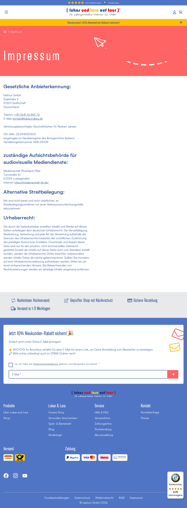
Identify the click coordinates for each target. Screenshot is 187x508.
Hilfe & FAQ (102, 412)
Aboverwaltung (104, 435)
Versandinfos (102, 418)
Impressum (136, 497)
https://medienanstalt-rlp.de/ (31, 182)
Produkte (9, 405)
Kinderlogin (55, 435)
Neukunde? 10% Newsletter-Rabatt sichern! (94, 22)
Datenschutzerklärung (45, 363)
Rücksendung (103, 429)
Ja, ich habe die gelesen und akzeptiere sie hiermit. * (54, 364)
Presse (145, 418)
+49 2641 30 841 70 (27, 114)
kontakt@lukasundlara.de (28, 118)
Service (99, 405)
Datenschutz (82, 497)
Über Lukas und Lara (15, 412)
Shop (6, 418)
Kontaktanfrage (150, 412)
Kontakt (146, 405)
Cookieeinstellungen (56, 497)
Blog (51, 429)
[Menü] (181, 474)
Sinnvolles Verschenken (62, 418)
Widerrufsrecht (104, 497)
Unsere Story (56, 412)
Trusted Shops (111, 2)
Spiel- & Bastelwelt (59, 423)
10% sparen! (172, 374)
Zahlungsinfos (103, 423)
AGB (121, 497)
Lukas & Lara (57, 405)
